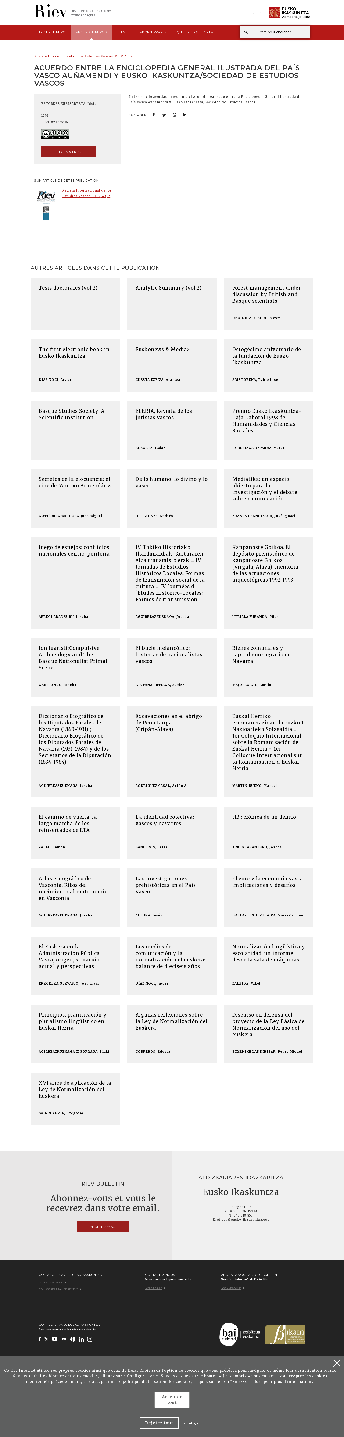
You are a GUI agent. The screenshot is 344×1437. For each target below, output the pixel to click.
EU (238, 13)
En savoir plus (246, 1381)
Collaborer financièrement (60, 1289)
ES (245, 13)
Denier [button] (52, 32)
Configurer (194, 1423)
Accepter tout (172, 1399)
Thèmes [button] (123, 32)
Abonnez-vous (153, 32)
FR (252, 13)
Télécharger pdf (68, 152)
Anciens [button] (91, 35)
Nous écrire (155, 1288)
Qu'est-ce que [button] (195, 32)
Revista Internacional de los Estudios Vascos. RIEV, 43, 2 (83, 56)
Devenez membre (52, 1282)
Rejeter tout (159, 1423)
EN (260, 13)
